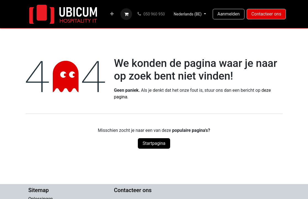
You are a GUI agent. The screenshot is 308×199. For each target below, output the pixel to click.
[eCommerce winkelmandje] (126, 14)
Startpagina (154, 143)
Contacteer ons (266, 14)
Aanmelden (228, 14)
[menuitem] (112, 14)
